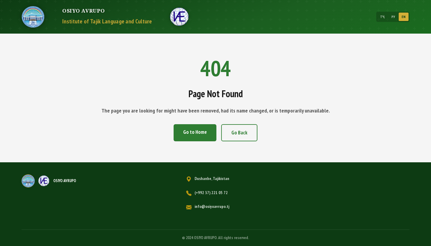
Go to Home (195, 132)
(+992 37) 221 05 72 (211, 192)
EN (404, 16)
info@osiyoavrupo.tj (212, 206)
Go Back (239, 132)
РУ (393, 16)
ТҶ (382, 16)
